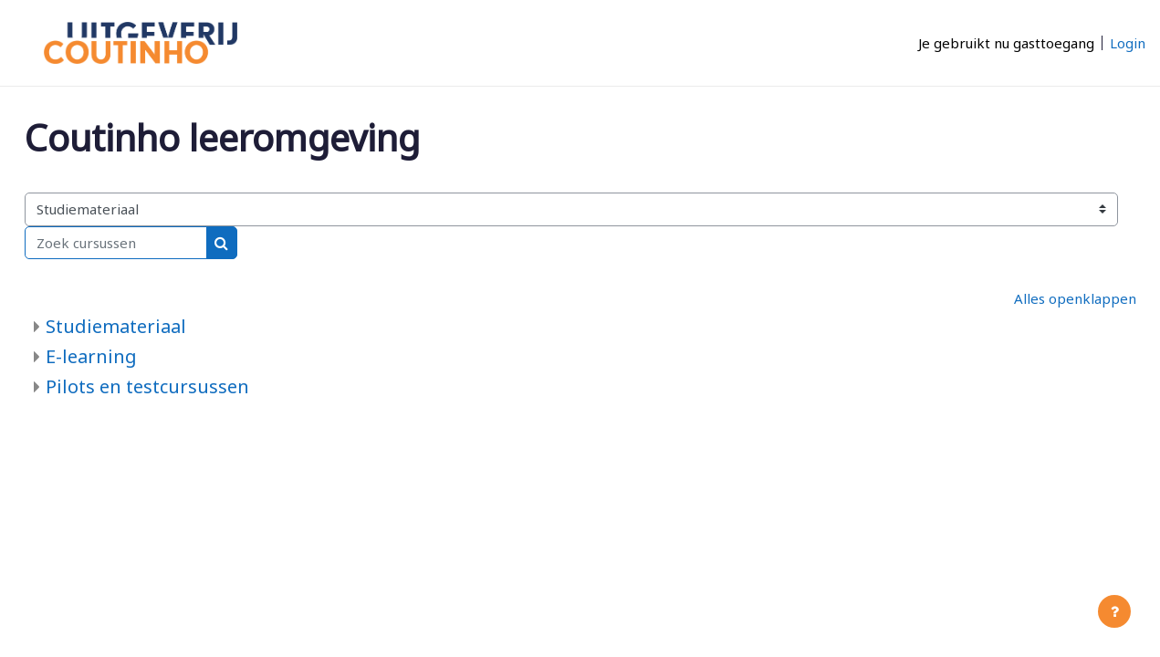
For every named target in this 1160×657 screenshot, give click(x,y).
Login (1127, 43)
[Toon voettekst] (1114, 611)
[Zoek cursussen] (116, 243)
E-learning (91, 356)
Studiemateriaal (116, 326)
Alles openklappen (1075, 298)
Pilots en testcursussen (147, 386)
